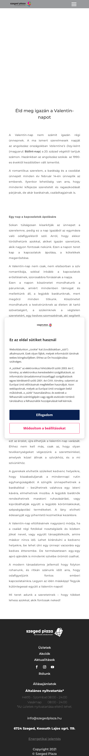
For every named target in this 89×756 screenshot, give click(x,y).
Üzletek (44, 647)
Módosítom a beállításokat (44, 428)
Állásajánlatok (44, 684)
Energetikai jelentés (44, 739)
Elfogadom (44, 415)
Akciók (44, 654)
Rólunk (44, 674)
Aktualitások (44, 660)
